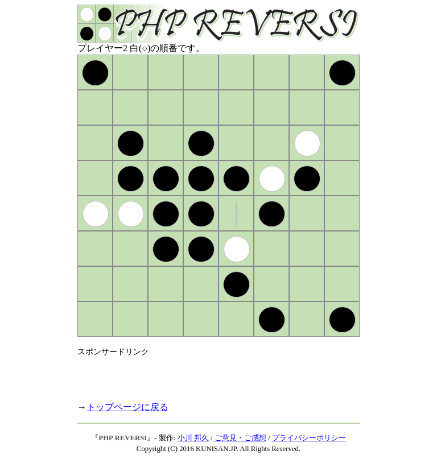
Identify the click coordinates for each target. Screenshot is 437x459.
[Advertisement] (210, 374)
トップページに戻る (127, 407)
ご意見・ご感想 (240, 438)
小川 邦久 (193, 438)
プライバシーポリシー (309, 438)
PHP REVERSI (122, 438)
